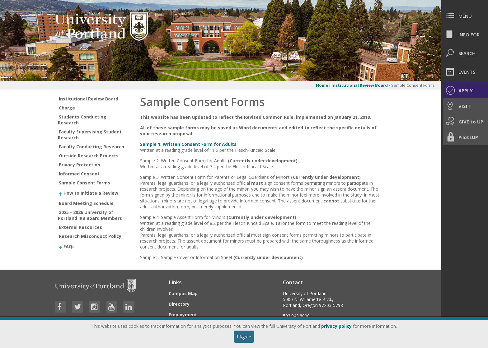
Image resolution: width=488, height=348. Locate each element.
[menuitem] (464, 15)
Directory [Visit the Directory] (179, 304)
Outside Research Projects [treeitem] (89, 156)
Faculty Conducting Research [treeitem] (91, 147)
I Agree (244, 337)
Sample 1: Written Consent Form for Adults (188, 144)
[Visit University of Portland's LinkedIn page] (128, 307)
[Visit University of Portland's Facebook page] (60, 307)
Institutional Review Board (359, 85)
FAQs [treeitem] (69, 246)
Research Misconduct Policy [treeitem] (90, 236)
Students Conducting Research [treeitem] (82, 120)
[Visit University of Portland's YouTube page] (111, 307)
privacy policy (336, 326)
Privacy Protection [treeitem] (79, 165)
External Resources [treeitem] (80, 227)
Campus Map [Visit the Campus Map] (183, 293)
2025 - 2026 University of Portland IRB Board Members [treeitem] (90, 215)
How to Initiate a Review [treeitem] (90, 193)
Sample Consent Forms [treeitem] (84, 183)
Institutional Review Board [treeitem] (88, 99)
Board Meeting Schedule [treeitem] (86, 203)
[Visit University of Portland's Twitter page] (77, 307)
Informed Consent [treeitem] (79, 174)
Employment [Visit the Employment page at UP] (183, 315)
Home (322, 85)
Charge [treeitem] (67, 108)
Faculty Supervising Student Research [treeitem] (90, 135)
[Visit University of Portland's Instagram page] (94, 307)
